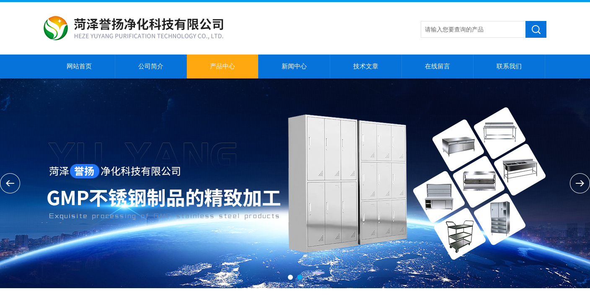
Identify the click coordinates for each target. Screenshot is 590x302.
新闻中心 (294, 66)
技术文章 (365, 66)
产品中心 (222, 66)
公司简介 (150, 66)
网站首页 (79, 66)
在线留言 (437, 66)
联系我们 (509, 66)
